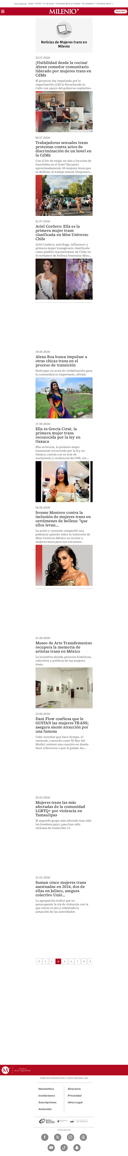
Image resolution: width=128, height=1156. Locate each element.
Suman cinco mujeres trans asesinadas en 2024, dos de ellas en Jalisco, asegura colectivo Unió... (61, 889)
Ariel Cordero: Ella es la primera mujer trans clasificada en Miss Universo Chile (62, 232)
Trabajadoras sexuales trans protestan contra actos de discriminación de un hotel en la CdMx (63, 149)
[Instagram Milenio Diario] (70, 1137)
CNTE (38, 3)
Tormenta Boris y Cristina (68, 3)
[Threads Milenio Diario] (83, 1137)
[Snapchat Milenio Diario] (77, 1147)
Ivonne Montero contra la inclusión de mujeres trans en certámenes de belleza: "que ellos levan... (63, 519)
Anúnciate (45, 1109)
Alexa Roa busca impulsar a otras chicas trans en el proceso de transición (61, 361)
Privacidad (75, 1095)
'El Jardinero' (88, 3)
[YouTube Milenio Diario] (51, 1147)
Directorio (74, 1088)
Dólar (30, 3)
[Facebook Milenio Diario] (44, 1137)
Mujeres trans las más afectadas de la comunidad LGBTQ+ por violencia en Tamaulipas (60, 809)
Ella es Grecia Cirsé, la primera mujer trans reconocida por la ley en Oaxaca (58, 435)
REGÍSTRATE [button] (121, 11)
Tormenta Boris (103, 3)
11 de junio (48, 3)
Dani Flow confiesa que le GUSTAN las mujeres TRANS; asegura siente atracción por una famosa (62, 725)
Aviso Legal (75, 1102)
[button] (3, 12)
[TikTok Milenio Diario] (64, 1147)
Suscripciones (48, 1102)
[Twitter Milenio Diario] (57, 1137)
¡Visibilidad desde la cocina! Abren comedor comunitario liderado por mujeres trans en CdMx (63, 69)
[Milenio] (64, 11)
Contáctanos (47, 1095)
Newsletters (46, 1088)
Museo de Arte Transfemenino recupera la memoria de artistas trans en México (64, 647)
